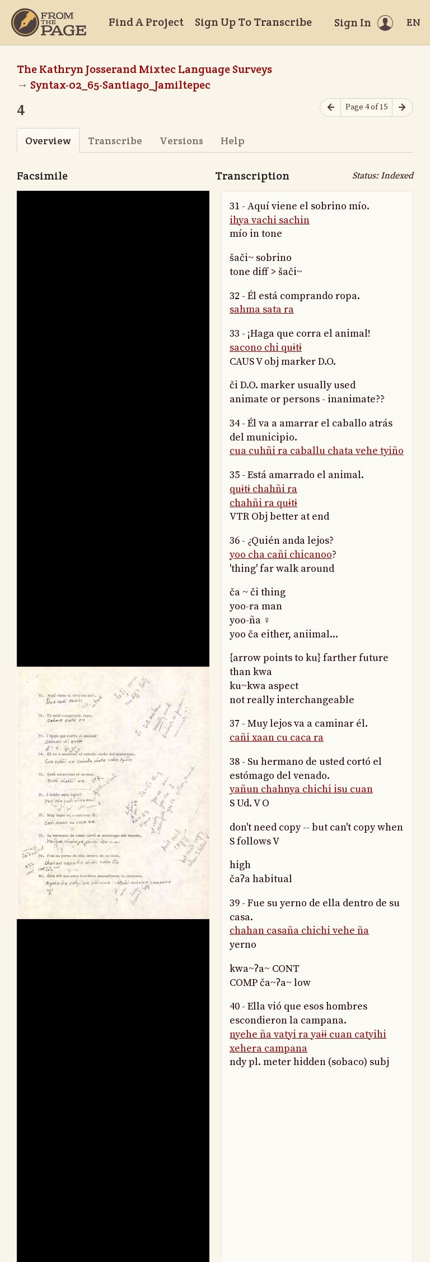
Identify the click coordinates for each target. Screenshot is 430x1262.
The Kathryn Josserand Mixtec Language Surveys (144, 69)
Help (233, 140)
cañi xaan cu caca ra (277, 737)
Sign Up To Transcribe (253, 22)
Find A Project (146, 22)
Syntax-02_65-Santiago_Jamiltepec (120, 84)
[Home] (48, 22)
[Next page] (402, 107)
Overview (48, 140)
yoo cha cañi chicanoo (281, 554)
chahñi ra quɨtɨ (263, 503)
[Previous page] (330, 107)
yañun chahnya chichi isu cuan (301, 789)
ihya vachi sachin (270, 220)
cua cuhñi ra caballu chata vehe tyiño (317, 450)
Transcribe (115, 140)
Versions (181, 140)
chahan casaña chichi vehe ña (299, 930)
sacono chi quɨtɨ (266, 347)
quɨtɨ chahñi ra (263, 489)
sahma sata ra (262, 309)
